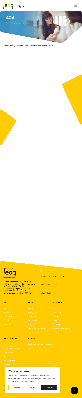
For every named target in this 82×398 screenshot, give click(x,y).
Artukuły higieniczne (37, 329)
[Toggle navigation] (76, 5)
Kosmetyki (32, 321)
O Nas (6, 309)
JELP (5, 357)
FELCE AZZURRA (9, 361)
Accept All (49, 388)
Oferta (6, 313)
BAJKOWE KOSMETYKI (12, 349)
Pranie (30, 309)
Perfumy (31, 325)
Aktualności (9, 317)
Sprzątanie (32, 313)
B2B (5, 345)
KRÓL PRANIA (8, 353)
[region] (32, 380)
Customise (16, 388)
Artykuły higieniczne (61, 329)
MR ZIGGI (7, 365)
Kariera (7, 321)
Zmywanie (32, 317)
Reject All (32, 388)
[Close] (57, 368)
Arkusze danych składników (40, 345)
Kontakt (7, 325)
